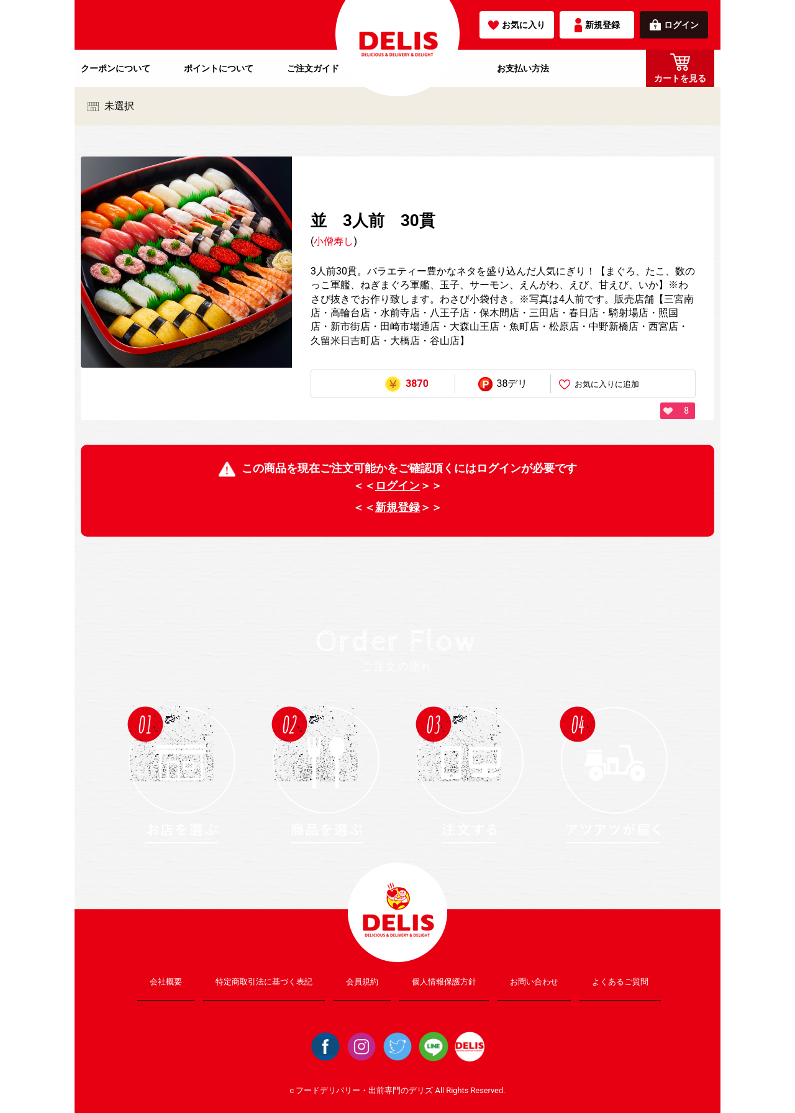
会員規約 (362, 981)
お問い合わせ (534, 981)
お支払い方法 (523, 68)
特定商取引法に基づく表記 (264, 981)
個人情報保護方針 (444, 981)
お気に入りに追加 (599, 384)
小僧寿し (333, 241)
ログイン (674, 24)
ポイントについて (218, 68)
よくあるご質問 (620, 981)
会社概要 (166, 981)
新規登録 (597, 25)
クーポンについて (115, 68)
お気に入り (516, 25)
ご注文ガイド (313, 68)
